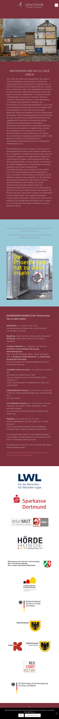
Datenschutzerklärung (33, 715)
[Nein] (57, 713)
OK (21, 715)
